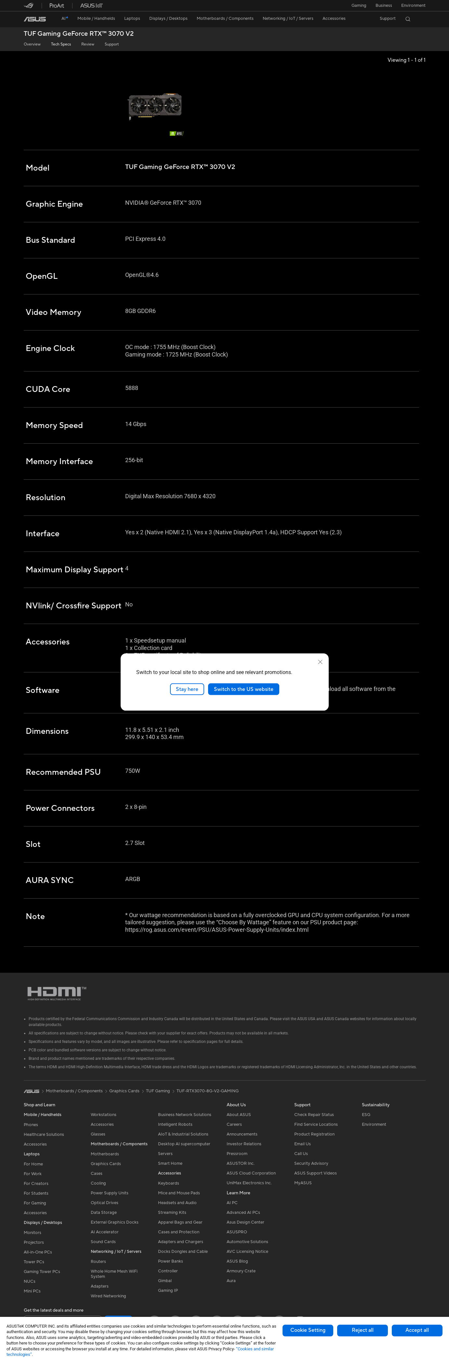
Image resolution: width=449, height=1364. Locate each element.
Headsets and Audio (177, 1202)
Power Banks (170, 1261)
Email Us (302, 1144)
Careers (234, 1124)
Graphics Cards (106, 1163)
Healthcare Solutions (44, 1134)
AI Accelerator (105, 1232)
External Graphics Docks (115, 1222)
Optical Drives (104, 1202)
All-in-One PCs (38, 1252)
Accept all (417, 1330)
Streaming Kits (172, 1212)
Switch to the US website (243, 689)
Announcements (242, 1134)
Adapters (100, 1286)
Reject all (363, 1330)
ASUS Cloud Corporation (251, 1173)
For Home (33, 1164)
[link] (35, 19)
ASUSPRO (237, 1232)
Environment (413, 5)
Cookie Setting (307, 1330)
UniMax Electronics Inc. (249, 1183)
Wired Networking (108, 1296)
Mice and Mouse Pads (179, 1193)
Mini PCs (32, 1291)
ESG (366, 1114)
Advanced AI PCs (243, 1212)
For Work (33, 1173)
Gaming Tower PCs (42, 1271)
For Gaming (35, 1203)
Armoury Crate (241, 1271)
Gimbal (165, 1280)
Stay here (187, 689)
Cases (96, 1173)
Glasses (98, 1134)
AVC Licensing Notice (247, 1251)
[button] (358, 5)
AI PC (232, 1202)
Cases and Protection (178, 1232)
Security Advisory (311, 1163)
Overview (32, 44)
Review (87, 44)
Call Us (301, 1153)
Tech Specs (61, 44)
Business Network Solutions (184, 1114)
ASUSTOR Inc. (241, 1163)
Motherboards (105, 1154)
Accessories (35, 1144)
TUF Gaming (158, 1091)
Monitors (32, 1232)
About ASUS (239, 1114)
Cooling (98, 1183)
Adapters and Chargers (180, 1241)
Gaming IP (168, 1290)
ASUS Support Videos (315, 1173)
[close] (320, 661)
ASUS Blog (237, 1261)
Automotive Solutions (247, 1241)
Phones (31, 1124)
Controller (168, 1271)
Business (384, 5)
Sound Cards (103, 1241)
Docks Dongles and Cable (183, 1251)
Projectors (34, 1242)
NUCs (29, 1281)
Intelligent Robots (175, 1124)
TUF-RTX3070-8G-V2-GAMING (208, 1091)
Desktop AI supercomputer (184, 1144)
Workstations (103, 1114)
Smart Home (170, 1163)
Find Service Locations (316, 1124)
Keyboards (168, 1183)
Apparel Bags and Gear (180, 1222)
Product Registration (314, 1134)
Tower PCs (34, 1262)
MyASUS (303, 1183)
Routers (98, 1261)
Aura (231, 1280)
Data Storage (104, 1212)
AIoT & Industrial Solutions (183, 1134)
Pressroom (237, 1153)
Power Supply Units (109, 1193)
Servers (165, 1153)
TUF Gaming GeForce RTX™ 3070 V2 (79, 34)
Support (112, 44)
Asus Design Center (245, 1222)
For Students (36, 1193)
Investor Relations (244, 1144)
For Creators (36, 1183)
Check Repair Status (314, 1114)
